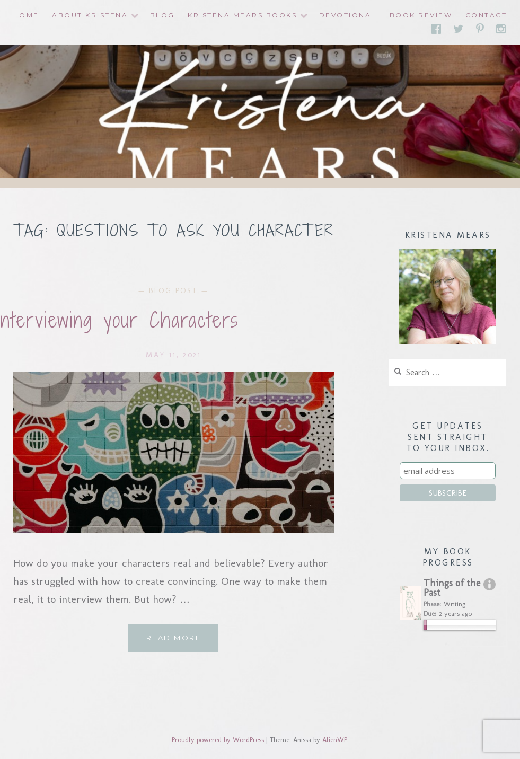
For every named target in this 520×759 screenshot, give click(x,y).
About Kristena (90, 15)
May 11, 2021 (173, 354)
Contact (486, 15)
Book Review (421, 15)
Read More (182, 641)
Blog (162, 15)
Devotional (347, 15)
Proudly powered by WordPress (218, 740)
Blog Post (173, 290)
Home (26, 15)
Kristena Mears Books (242, 15)
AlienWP (334, 740)
